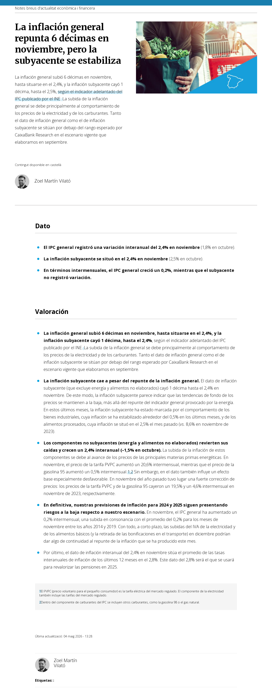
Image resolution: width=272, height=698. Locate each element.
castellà (55, 165)
